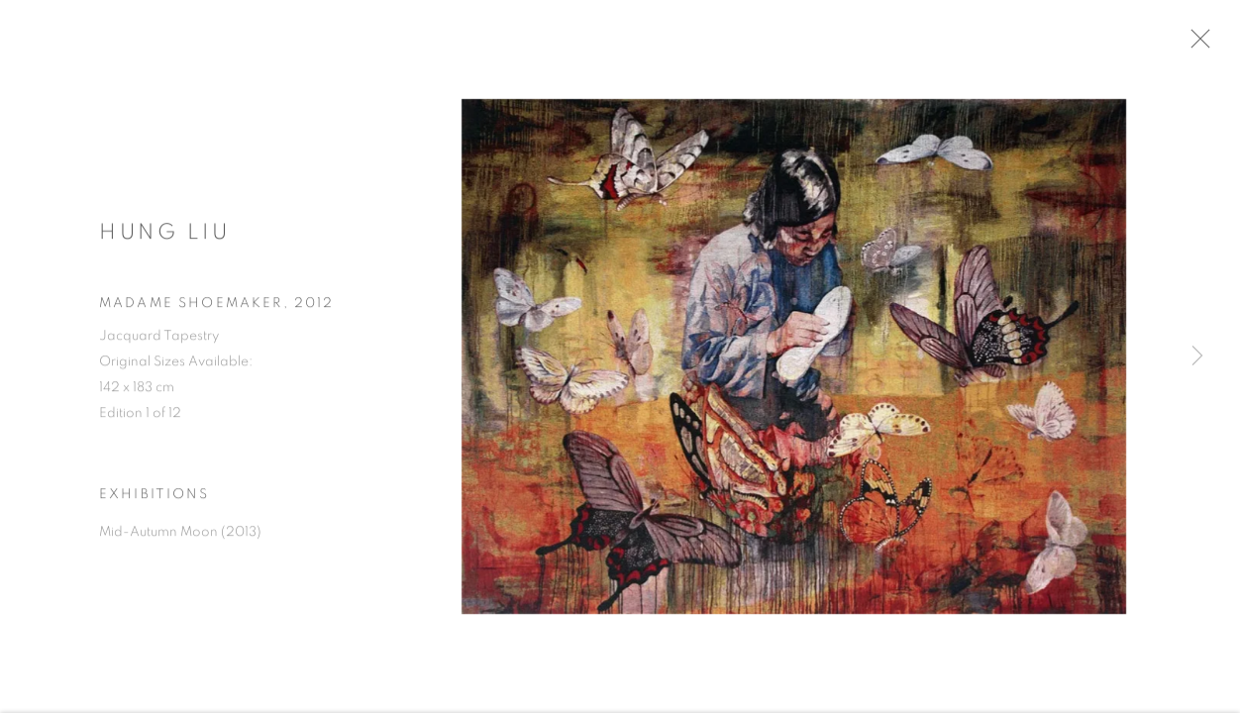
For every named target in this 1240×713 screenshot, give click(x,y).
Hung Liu (164, 238)
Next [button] (1197, 356)
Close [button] (1209, 44)
